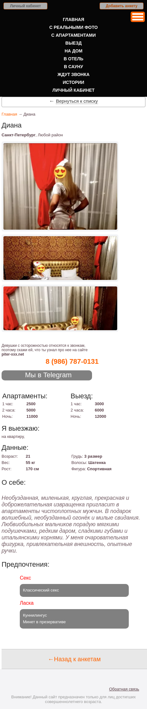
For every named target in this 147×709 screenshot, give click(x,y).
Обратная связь (124, 689)
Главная (73, 19)
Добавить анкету (122, 6)
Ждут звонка (73, 74)
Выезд (73, 43)
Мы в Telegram (48, 375)
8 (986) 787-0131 (72, 361)
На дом (74, 50)
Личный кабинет (25, 6)
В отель (74, 58)
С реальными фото (73, 27)
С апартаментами (73, 35)
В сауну (73, 66)
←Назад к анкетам (74, 659)
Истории (73, 82)
